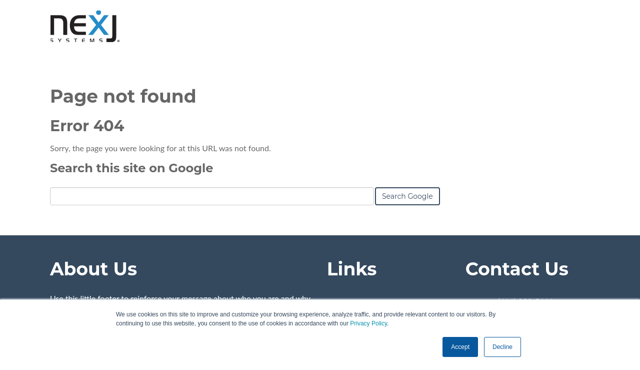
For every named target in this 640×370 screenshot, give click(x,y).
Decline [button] (502, 346)
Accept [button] (460, 346)
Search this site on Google (131, 168)
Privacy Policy (368, 323)
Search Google (407, 196)
